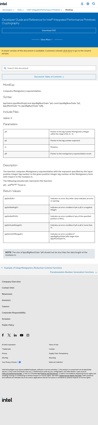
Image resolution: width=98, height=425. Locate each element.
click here (67, 50)
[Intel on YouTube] (22, 335)
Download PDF (49, 30)
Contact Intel (8, 287)
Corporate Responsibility (14, 312)
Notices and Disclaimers (49, 373)
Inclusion (6, 319)
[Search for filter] (49, 68)
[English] (88, 3)
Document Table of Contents (48, 76)
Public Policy (8, 325)
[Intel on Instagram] (28, 335)
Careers (5, 306)
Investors (6, 300)
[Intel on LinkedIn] (15, 335)
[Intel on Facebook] (3, 335)
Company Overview (11, 281)
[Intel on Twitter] (9, 335)
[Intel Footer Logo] (7, 399)
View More (47, 39)
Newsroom (7, 294)
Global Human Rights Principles (70, 375)
